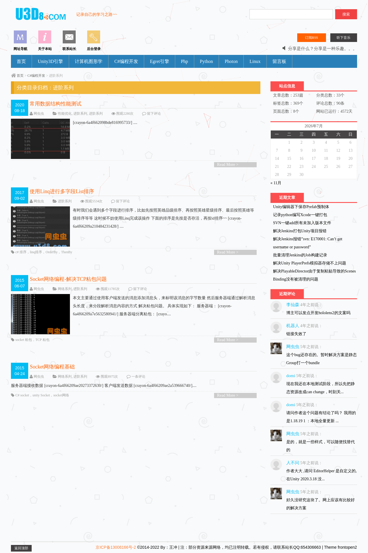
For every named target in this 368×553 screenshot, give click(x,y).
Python (206, 61)
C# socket (22, 395)
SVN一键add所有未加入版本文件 (302, 223)
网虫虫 (39, 114)
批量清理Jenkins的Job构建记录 (300, 255)
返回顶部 (21, 548)
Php (184, 61)
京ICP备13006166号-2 (116, 547)
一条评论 (138, 377)
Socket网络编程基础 (52, 367)
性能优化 (65, 114)
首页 (21, 61)
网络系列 (65, 289)
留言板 (279, 61)
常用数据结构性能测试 (55, 104)
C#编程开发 (126, 61)
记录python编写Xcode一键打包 (300, 215)
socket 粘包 (23, 340)
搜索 (346, 14)
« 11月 (275, 183)
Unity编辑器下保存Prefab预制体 (301, 207)
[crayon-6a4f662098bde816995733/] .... (74, 123)
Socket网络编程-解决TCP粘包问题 (68, 279)
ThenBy (66, 252)
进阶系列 (80, 114)
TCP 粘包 (42, 340)
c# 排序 (20, 252)
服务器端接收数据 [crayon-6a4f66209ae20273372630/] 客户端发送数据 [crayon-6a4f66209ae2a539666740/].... (103, 385)
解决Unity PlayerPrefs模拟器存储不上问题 (309, 263)
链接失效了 (296, 334)
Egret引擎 (159, 61)
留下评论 (154, 114)
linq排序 (36, 252)
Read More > (227, 164)
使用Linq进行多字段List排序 (62, 191)
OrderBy (51, 252)
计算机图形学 (88, 61)
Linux (254, 61)
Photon (231, 61)
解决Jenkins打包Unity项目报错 (300, 231)
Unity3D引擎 (50, 61)
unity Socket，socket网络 (51, 395)
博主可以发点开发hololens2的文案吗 (318, 313)
